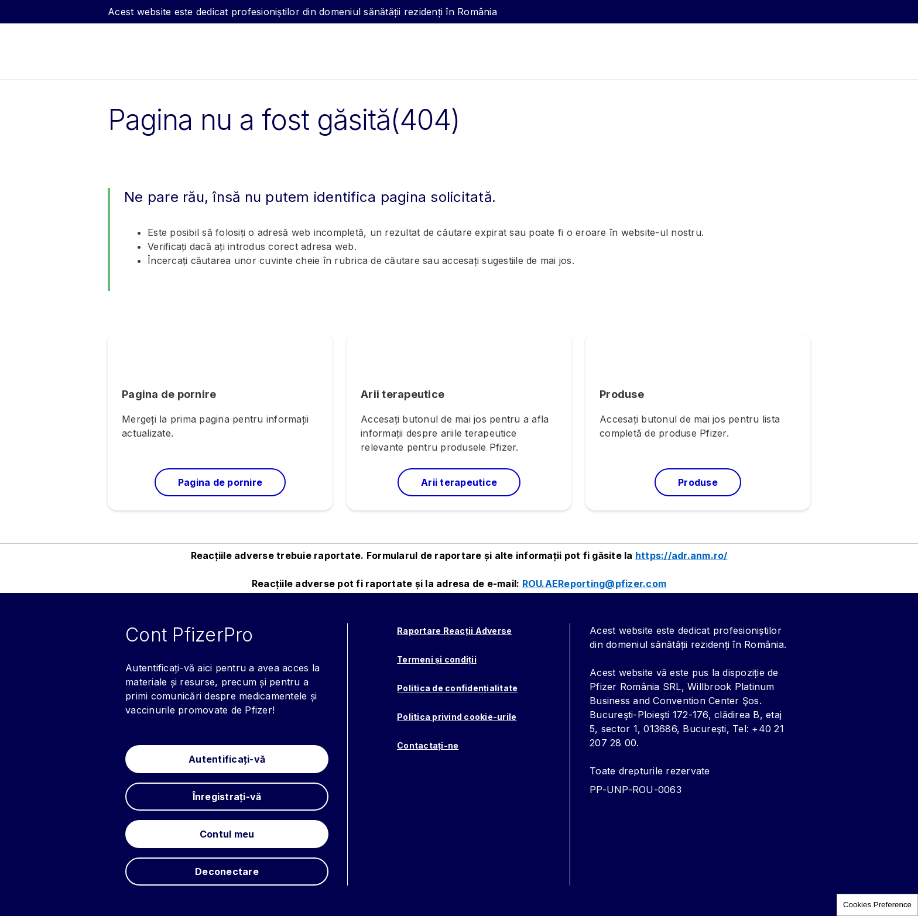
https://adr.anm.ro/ (681, 555)
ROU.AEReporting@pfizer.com (594, 583)
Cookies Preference (877, 904)
